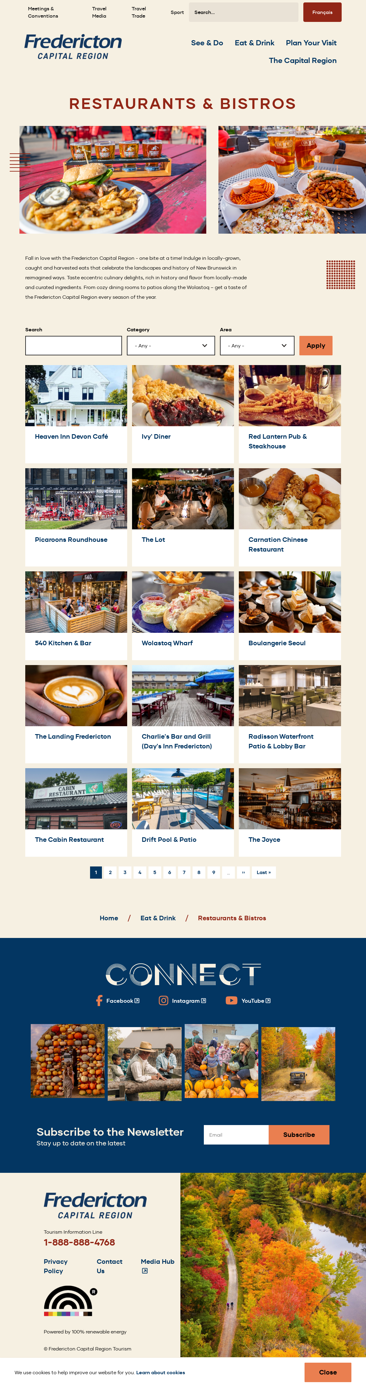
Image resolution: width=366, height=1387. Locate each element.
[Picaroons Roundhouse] (76, 517)
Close (328, 1372)
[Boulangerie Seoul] (290, 615)
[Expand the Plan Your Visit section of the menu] (311, 43)
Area (226, 329)
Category (138, 329)
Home (109, 918)
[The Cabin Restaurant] (76, 812)
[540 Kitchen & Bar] (76, 615)
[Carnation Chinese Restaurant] (290, 517)
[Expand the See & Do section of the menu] (207, 43)
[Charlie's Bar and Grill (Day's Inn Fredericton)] (183, 714)
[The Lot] (183, 517)
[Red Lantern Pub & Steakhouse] (290, 414)
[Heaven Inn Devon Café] (76, 414)
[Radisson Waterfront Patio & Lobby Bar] (290, 714)
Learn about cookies (160, 1372)
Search (33, 329)
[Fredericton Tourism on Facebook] (117, 1000)
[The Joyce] (290, 812)
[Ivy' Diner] (183, 414)
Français (322, 12)
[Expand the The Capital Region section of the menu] (303, 60)
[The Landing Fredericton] (76, 714)
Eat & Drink (158, 918)
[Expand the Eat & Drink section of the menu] (254, 43)
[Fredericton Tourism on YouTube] (247, 1000)
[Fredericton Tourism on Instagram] (182, 1000)
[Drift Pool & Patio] (183, 812)
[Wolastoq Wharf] (183, 615)
